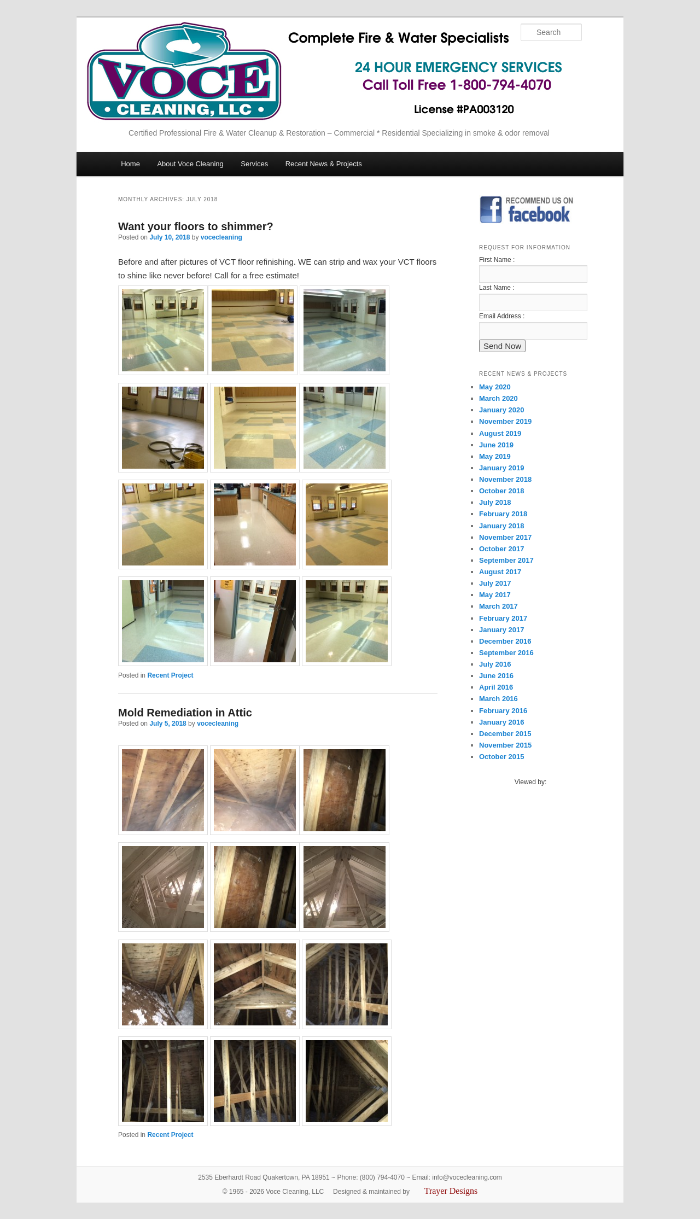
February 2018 (503, 514)
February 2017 (503, 618)
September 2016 (506, 653)
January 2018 (501, 526)
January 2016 (501, 722)
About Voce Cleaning (190, 164)
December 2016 (505, 641)
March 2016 (498, 699)
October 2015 (501, 757)
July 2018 (495, 502)
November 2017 (505, 537)
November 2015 (505, 745)
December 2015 (505, 734)
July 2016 (495, 664)
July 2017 (495, 583)
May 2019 (495, 456)
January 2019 (501, 468)
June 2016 (496, 676)
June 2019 (496, 445)
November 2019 (505, 421)
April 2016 (496, 687)
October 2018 (501, 491)
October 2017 (501, 549)
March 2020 (498, 398)
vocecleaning (221, 237)
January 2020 (501, 410)
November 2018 (505, 479)
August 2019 (500, 433)
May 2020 (495, 387)
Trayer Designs (451, 1191)
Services (254, 164)
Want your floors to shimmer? (195, 226)
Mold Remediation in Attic (185, 713)
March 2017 (498, 606)
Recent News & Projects (323, 164)
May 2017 (495, 595)
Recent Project (170, 675)
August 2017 (500, 572)
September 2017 (506, 560)
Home (130, 164)
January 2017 (501, 630)
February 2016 (503, 711)
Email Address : (501, 316)
